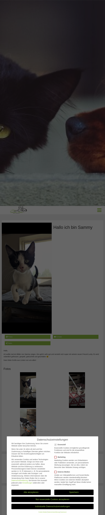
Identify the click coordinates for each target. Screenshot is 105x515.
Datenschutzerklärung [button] (53, 514)
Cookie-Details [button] (42, 514)
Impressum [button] (63, 514)
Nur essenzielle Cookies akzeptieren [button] (52, 501)
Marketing (60, 459)
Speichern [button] (74, 494)
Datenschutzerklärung (19, 482)
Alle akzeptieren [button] (31, 494)
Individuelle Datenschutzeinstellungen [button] (52, 508)
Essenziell (60, 446)
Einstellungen (27, 485)
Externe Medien (62, 474)
